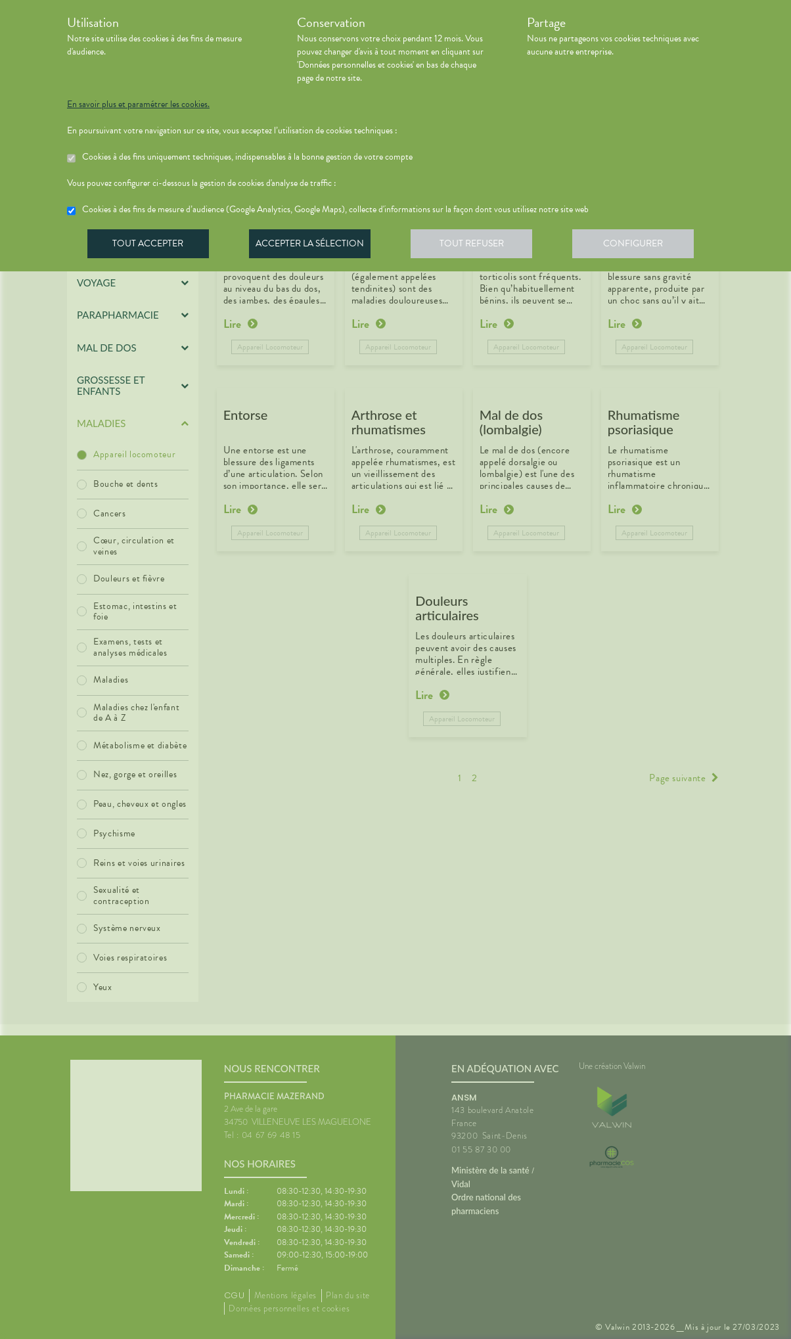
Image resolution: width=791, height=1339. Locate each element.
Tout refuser (478, 246)
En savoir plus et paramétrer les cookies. (138, 104)
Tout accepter (149, 246)
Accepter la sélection (314, 246)
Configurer (642, 246)
